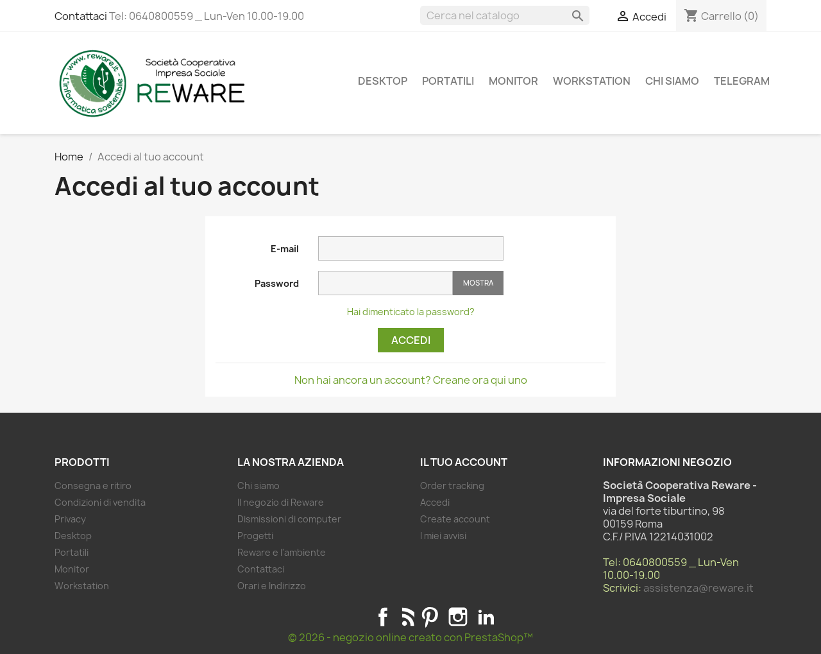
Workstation (592, 81)
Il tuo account (463, 462)
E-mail (285, 249)
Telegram (742, 81)
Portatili (448, 81)
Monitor (513, 81)
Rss (406, 617)
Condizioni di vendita (100, 502)
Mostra (478, 283)
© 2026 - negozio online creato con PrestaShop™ (410, 637)
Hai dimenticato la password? (411, 311)
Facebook (383, 617)
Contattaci (81, 16)
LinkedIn (486, 617)
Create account (455, 519)
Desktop (382, 81)
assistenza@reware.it (698, 588)
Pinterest (430, 617)
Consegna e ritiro (93, 485)
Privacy (70, 519)
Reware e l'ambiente (281, 552)
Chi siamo (672, 81)
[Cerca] (504, 15)
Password (277, 283)
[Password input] (385, 283)
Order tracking (452, 485)
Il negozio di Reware (280, 502)
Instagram (458, 617)
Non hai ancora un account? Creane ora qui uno (410, 380)
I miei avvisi (443, 535)
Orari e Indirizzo (271, 586)
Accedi (410, 340)
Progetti (255, 535)
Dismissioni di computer (289, 519)
